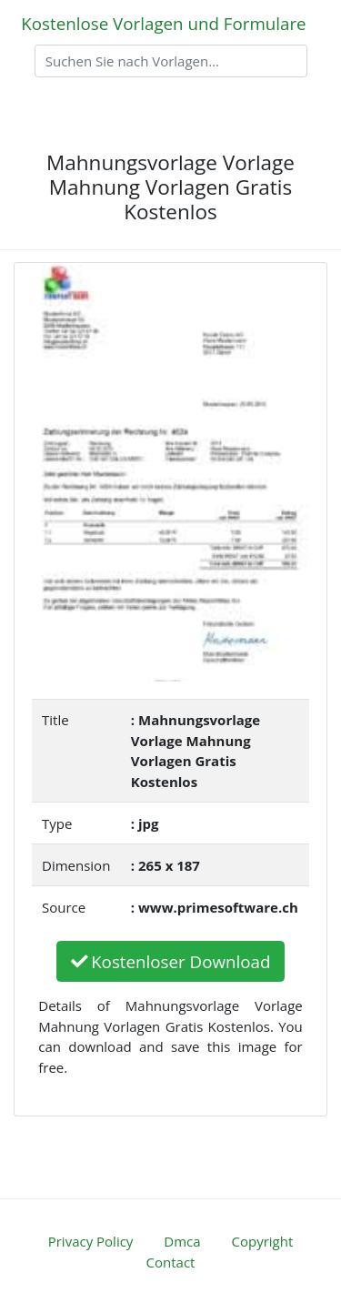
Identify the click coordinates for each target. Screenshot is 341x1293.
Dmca (182, 1241)
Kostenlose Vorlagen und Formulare (163, 23)
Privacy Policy (91, 1241)
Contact (171, 1262)
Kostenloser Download (171, 961)
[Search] (171, 61)
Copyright (263, 1241)
